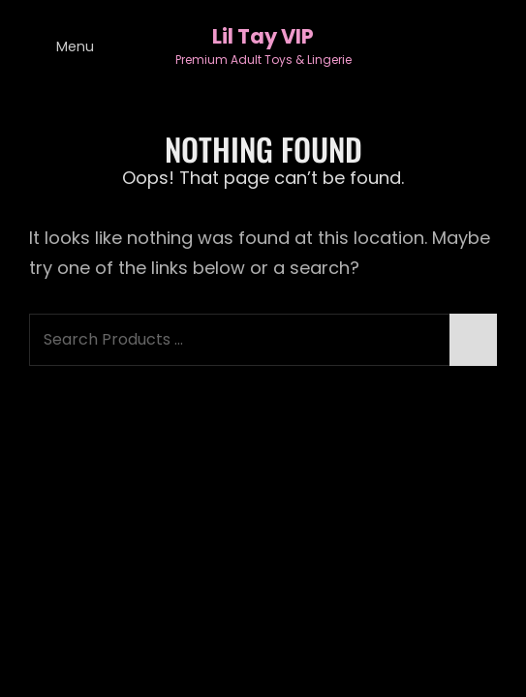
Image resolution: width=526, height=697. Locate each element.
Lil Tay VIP (263, 36)
